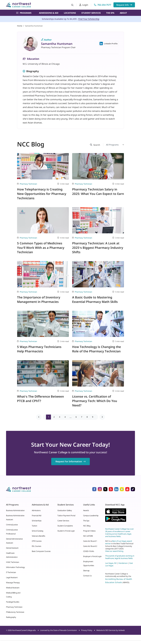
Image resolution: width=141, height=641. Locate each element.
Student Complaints (65, 525)
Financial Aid (36, 515)
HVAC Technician (12, 562)
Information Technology (15, 567)
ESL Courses (36, 546)
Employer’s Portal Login (92, 556)
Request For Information (70, 461)
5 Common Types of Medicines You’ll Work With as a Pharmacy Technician (40, 247)
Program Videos (89, 531)
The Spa (110, 12)
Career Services (63, 520)
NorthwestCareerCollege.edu (24, 630)
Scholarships (36, 520)
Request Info (124, 4)
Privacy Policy (86, 630)
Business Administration (15, 510)
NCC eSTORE (88, 536)
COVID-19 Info (88, 551)
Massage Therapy (13, 582)
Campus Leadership (90, 515)
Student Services (91, 12)
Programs (23, 12)
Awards (86, 510)
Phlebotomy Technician (15, 612)
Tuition (34, 525)
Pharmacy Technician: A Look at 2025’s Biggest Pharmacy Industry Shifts (97, 247)
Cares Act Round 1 (90, 541)
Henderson (123, 563)
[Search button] (72, 5)
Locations (70, 12)
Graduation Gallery (64, 510)
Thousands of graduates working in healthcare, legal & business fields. (119, 557)
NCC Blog (86, 525)
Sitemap (86, 570)
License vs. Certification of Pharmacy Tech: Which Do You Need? (94, 400)
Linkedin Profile (108, 43)
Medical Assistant (12, 587)
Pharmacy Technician (28, 184)
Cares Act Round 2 (90, 546)
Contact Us (87, 575)
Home (19, 26)
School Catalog (37, 531)
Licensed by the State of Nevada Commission (58, 630)
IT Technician (11, 572)
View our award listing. (114, 551)
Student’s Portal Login (66, 531)
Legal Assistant (11, 577)
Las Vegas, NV (111, 563)
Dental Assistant (12, 548)
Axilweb (121, 630)
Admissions (36, 510)
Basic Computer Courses (41, 551)
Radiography (11, 617)
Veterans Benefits (38, 536)
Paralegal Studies (12, 602)
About (123, 12)
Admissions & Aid (48, 12)
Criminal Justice (12, 524)
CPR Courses (37, 541)
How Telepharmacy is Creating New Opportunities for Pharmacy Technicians (41, 193)
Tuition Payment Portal (66, 515)
